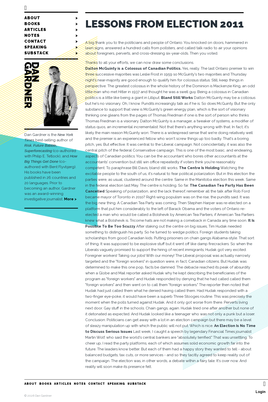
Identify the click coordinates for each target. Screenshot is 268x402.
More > (70, 199)
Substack (51, 53)
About (51, 18)
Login (261, 392)
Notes (51, 35)
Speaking (51, 47)
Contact (51, 41)
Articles (51, 30)
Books (51, 24)
